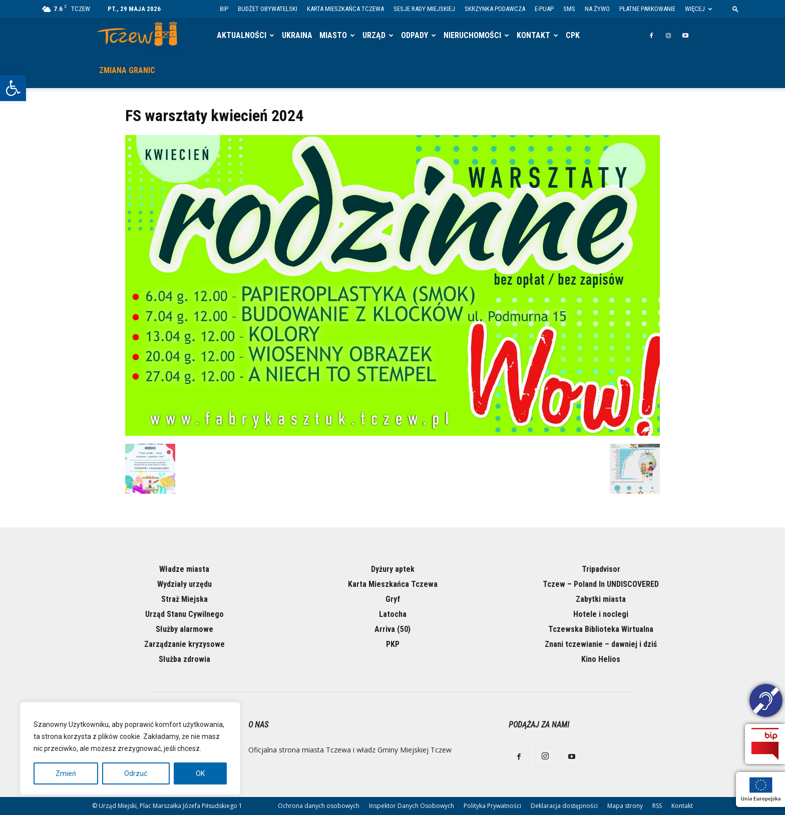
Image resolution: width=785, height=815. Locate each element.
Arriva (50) (392, 629)
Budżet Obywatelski (267, 9)
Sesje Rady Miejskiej (424, 9)
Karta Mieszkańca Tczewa (345, 9)
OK (200, 773)
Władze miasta (184, 569)
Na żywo (597, 9)
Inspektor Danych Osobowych (411, 805)
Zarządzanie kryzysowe (184, 644)
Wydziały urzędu (184, 584)
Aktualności (241, 35)
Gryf (392, 599)
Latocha (393, 614)
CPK (573, 35)
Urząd (373, 35)
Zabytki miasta (601, 599)
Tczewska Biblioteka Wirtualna (600, 629)
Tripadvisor (601, 569)
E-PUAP (544, 9)
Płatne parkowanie (647, 9)
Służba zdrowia (184, 659)
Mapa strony (625, 805)
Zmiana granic (127, 70)
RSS (657, 805)
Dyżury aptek (393, 569)
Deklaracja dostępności (564, 805)
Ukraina (297, 35)
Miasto (333, 35)
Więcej (698, 9)
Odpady (414, 35)
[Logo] (140, 36)
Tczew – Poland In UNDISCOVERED (601, 584)
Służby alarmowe (184, 629)
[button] (13, 88)
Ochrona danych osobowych (318, 805)
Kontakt (533, 35)
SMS (569, 9)
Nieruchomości (472, 35)
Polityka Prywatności (492, 805)
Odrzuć (135, 773)
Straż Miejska (184, 599)
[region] (130, 748)
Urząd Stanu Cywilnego (184, 614)
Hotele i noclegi (600, 614)
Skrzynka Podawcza (495, 9)
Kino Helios (600, 659)
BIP (224, 9)
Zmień (66, 773)
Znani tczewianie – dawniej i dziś (601, 644)
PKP (393, 644)
